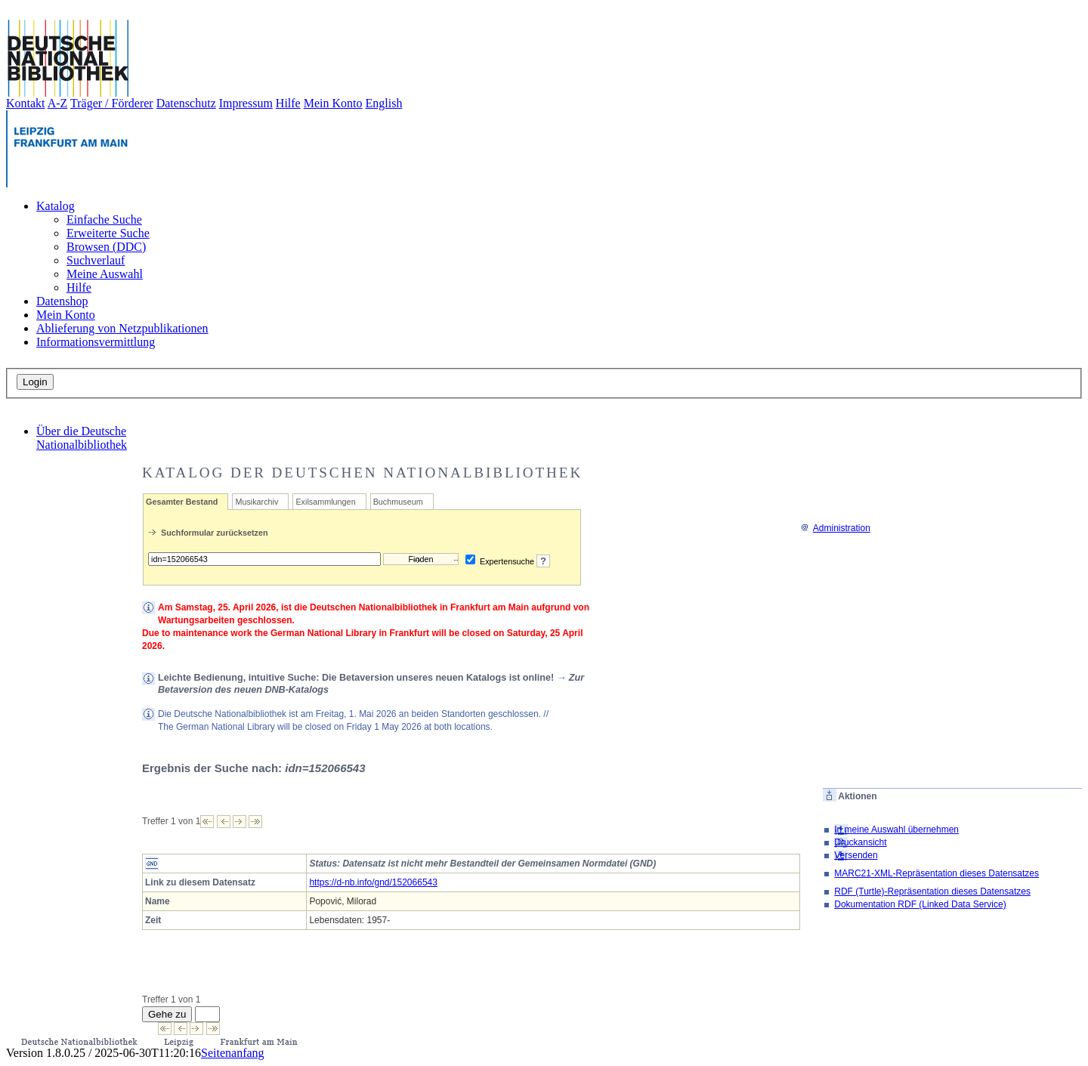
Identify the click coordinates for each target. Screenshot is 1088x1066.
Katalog (55, 205)
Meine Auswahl (104, 273)
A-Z (58, 103)
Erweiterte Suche (108, 233)
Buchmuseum (398, 501)
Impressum (246, 103)
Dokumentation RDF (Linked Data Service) (920, 904)
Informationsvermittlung (95, 341)
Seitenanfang (232, 1052)
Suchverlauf (95, 260)
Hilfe (288, 103)
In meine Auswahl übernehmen (896, 829)
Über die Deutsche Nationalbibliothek (81, 438)
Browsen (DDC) (106, 246)
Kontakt (25, 103)
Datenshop (62, 301)
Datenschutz (186, 103)
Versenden (855, 855)
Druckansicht (860, 842)
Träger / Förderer (111, 103)
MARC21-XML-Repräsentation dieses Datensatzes (936, 873)
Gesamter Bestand (182, 501)
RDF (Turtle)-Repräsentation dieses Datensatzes (932, 891)
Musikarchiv (256, 501)
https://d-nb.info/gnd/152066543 (373, 882)
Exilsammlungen (325, 501)
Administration (835, 528)
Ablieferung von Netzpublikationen (122, 328)
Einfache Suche (104, 219)
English (384, 103)
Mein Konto (333, 103)
